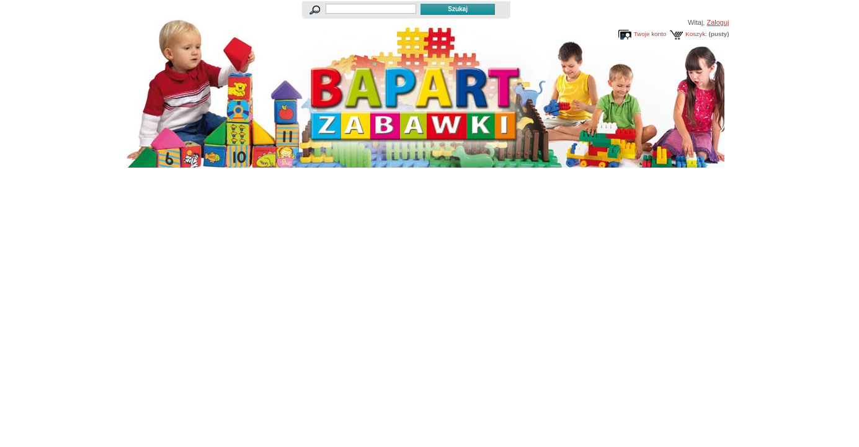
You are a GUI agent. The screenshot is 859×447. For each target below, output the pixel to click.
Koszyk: (696, 33)
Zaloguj (717, 22)
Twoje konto (650, 33)
